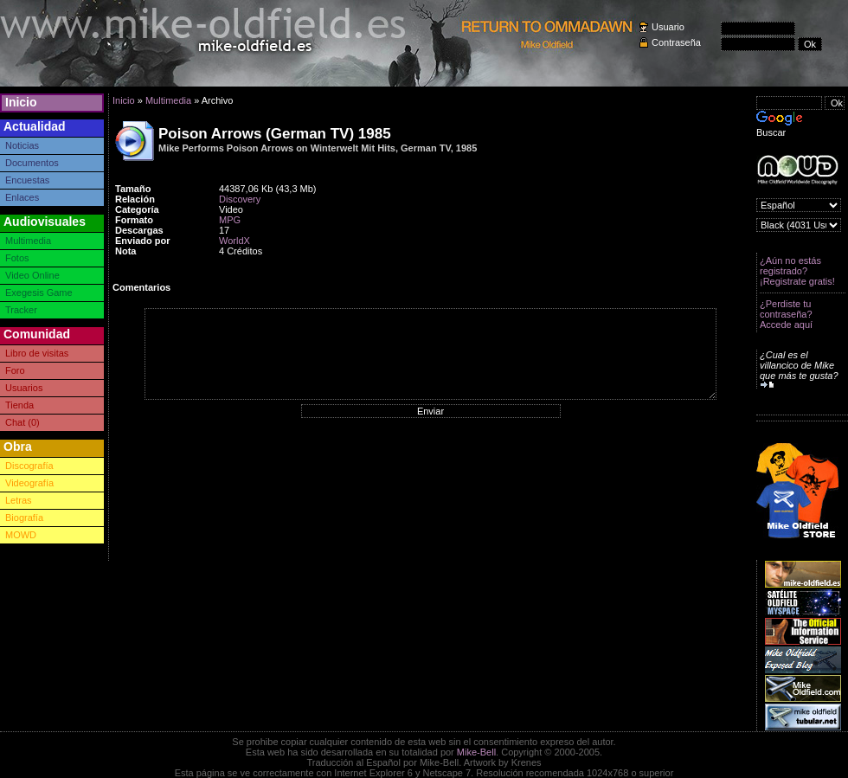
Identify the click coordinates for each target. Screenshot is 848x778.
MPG (230, 220)
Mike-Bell (476, 752)
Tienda (19, 405)
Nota (125, 251)
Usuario (668, 27)
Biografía (24, 517)
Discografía (29, 465)
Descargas (139, 230)
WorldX (234, 240)
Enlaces (22, 197)
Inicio (21, 102)
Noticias (22, 145)
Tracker (21, 310)
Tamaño (133, 188)
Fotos (17, 258)
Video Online (32, 275)
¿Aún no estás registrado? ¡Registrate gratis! (797, 270)
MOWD (20, 535)
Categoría (137, 209)
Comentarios (141, 287)
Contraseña (676, 42)
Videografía (29, 483)
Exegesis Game (39, 292)
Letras (18, 500)
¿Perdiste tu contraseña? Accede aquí (786, 314)
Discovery (239, 199)
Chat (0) (22, 422)
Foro (15, 370)
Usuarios (23, 388)
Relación (135, 199)
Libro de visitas (36, 353)
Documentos (32, 163)
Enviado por (142, 240)
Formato (134, 220)
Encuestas (27, 180)
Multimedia (28, 240)
